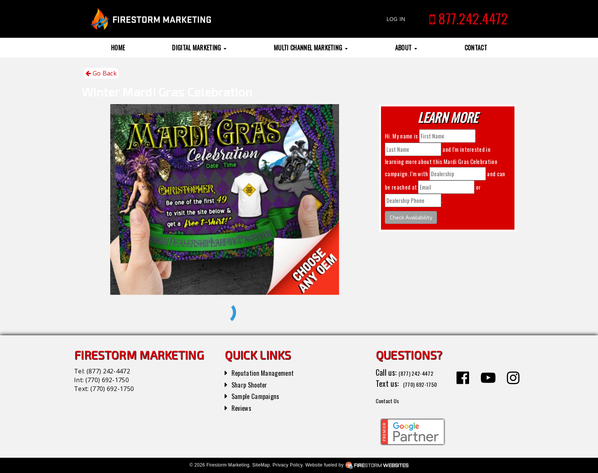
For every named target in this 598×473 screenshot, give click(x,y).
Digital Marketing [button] (199, 47)
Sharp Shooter (253, 384)
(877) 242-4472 (108, 371)
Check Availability (411, 217)
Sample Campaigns (259, 395)
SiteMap (261, 465)
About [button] (406, 47)
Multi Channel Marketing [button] (311, 47)
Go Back (101, 73)
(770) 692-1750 (107, 380)
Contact (476, 47)
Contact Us (392, 399)
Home (118, 47)
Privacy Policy (287, 465)
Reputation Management (268, 372)
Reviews (243, 407)
